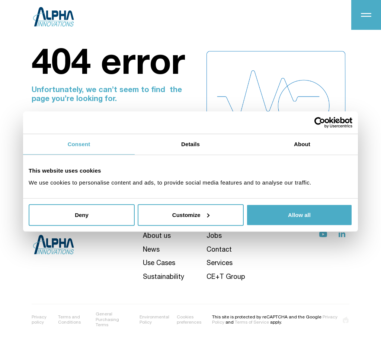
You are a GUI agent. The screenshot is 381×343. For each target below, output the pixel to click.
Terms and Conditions (69, 320)
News (151, 250)
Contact (219, 250)
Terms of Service (252, 322)
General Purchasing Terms (107, 319)
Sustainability (163, 277)
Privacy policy (39, 320)
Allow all (299, 214)
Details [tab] (190, 144)
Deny (82, 214)
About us (157, 236)
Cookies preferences (189, 320)
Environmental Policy (154, 320)
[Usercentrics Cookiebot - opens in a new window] (319, 122)
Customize (190, 214)
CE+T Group (225, 277)
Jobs (214, 236)
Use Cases (159, 263)
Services (219, 263)
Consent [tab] (79, 144)
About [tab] (302, 144)
